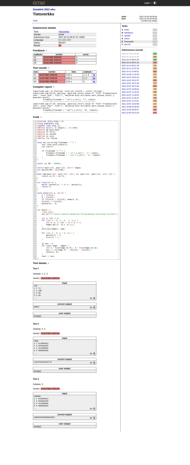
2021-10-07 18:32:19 (139, 77)
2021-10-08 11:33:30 (139, 74)
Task (35, 21)
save (94, 329)
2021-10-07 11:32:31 (139, 92)
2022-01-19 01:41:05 (139, 57)
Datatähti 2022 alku (44, 9)
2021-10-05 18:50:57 (139, 110)
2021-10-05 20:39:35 (139, 107)
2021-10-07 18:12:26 (139, 86)
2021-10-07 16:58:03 (139, 89)
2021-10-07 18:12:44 (139, 83)
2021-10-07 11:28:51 (139, 95)
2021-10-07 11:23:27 (139, 101)
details (94, 75)
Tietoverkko (63, 32)
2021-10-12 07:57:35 (139, 68)
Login (147, 3)
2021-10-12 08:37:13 (139, 62)
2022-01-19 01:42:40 (139, 54)
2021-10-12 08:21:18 (139, 66)
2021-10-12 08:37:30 (139, 60)
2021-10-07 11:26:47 (139, 98)
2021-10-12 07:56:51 (139, 71)
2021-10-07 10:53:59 (139, 104)
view (90, 329)
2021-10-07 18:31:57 (139, 80)
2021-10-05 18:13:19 (139, 113)
